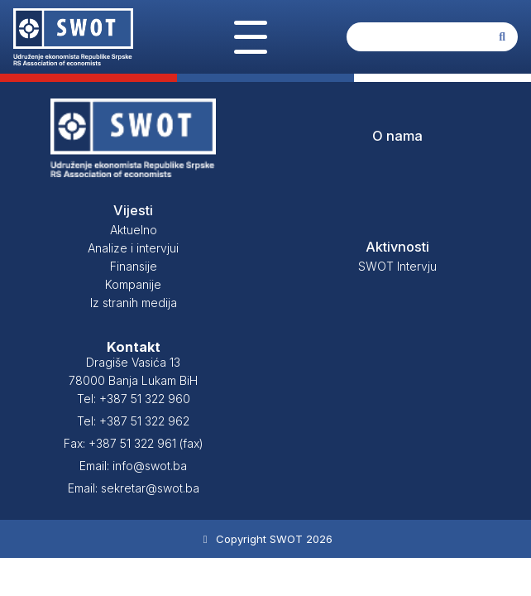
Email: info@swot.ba (133, 466)
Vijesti (133, 210)
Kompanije (133, 284)
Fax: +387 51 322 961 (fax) (133, 443)
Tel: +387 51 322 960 (133, 399)
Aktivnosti (397, 246)
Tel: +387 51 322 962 (133, 421)
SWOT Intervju (397, 266)
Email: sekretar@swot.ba (133, 488)
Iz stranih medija (133, 303)
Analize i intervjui (133, 248)
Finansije (133, 266)
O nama (397, 135)
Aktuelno (133, 230)
